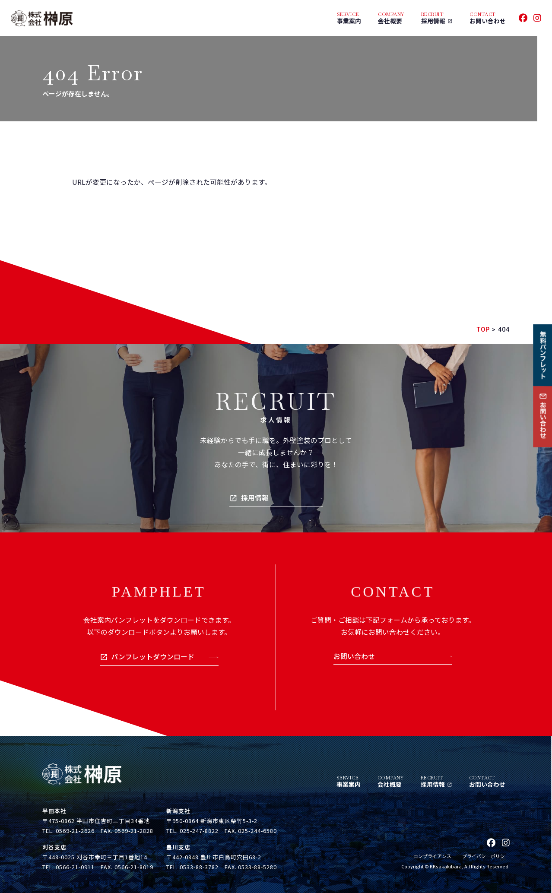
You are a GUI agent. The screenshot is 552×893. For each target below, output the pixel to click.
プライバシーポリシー (486, 855)
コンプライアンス (432, 855)
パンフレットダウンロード (152, 657)
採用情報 (255, 498)
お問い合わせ (354, 656)
